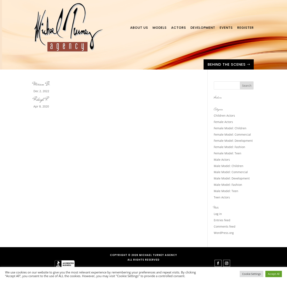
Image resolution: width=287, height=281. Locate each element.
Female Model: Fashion (229, 147)
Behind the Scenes (227, 64)
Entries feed (222, 220)
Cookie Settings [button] (251, 274)
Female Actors (223, 122)
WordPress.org (224, 233)
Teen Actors (222, 197)
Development (203, 27)
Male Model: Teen (226, 191)
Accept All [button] (273, 274)
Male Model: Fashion (228, 185)
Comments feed (224, 226)
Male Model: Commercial (231, 172)
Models (160, 27)
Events (226, 27)
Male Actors (222, 160)
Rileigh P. (40, 99)
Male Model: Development (232, 178)
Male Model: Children (228, 166)
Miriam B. (42, 84)
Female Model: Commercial (232, 134)
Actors (178, 27)
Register (245, 27)
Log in (218, 214)
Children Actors (224, 115)
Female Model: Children (230, 128)
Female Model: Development (233, 141)
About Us (139, 27)
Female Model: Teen (227, 153)
